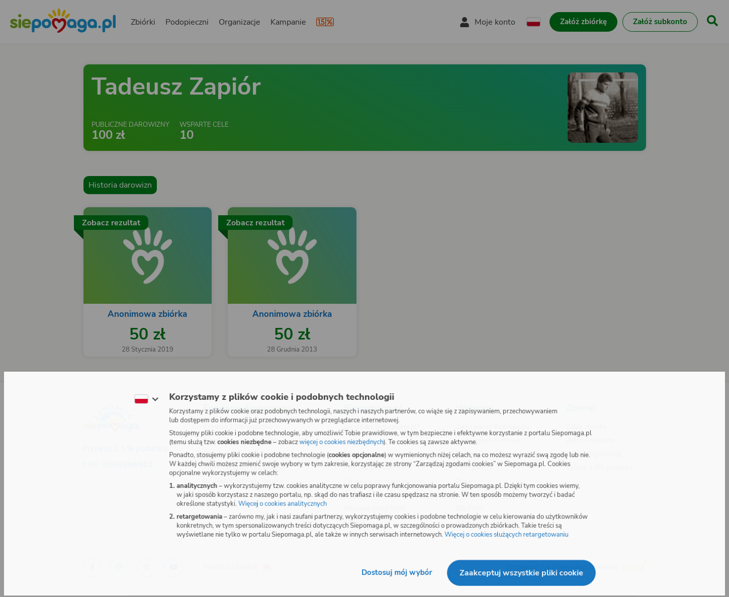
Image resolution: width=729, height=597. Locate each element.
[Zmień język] (144, 398)
